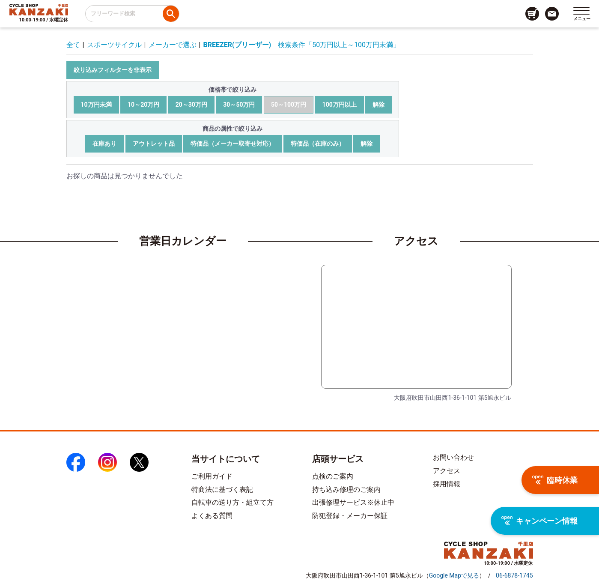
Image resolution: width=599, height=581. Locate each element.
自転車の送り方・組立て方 (232, 502)
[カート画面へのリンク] (532, 14)
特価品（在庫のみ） (318, 143)
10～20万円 (143, 104)
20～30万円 (191, 104)
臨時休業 (555, 480)
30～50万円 (239, 104)
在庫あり (104, 143)
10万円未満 (96, 104)
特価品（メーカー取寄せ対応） (232, 143)
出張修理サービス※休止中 (353, 502)
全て (73, 45)
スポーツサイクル (114, 45)
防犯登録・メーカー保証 (349, 516)
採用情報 (446, 484)
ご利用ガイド (211, 476)
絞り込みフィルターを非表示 (113, 69)
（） (454, 575)
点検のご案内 (332, 476)
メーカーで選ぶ (173, 45)
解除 (378, 104)
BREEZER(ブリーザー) (237, 45)
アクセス (446, 471)
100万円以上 (339, 104)
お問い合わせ (453, 457)
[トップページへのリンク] (38, 9)
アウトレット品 (154, 143)
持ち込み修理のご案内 (346, 489)
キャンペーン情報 (539, 520)
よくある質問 (211, 516)
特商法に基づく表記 (222, 489)
